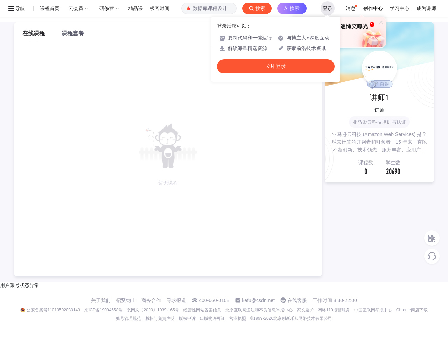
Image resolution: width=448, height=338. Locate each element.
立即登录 (276, 66)
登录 (327, 8)
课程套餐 (73, 33)
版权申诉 (187, 318)
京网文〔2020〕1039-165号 (153, 310)
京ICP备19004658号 (103, 310)
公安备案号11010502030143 (53, 310)
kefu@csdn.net (258, 300)
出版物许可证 (212, 318)
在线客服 (297, 300)
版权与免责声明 (160, 318)
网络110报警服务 (334, 310)
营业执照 (237, 318)
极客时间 (159, 8)
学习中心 (400, 8)
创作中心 (373, 8)
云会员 (76, 8)
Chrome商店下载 (412, 310)
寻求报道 (176, 300)
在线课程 (33, 33)
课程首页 (49, 8)
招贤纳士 (126, 300)
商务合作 (151, 300)
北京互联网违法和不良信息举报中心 (259, 310)
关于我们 (101, 300)
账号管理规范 (128, 318)
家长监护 (305, 310)
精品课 (135, 8)
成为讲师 (426, 8)
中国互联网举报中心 (373, 310)
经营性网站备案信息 (202, 310)
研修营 (106, 8)
